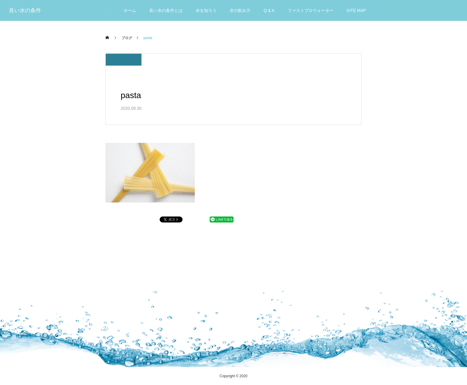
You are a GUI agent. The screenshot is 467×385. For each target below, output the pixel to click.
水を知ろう (206, 10)
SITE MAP (356, 10)
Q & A (269, 10)
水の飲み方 (240, 10)
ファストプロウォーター (311, 10)
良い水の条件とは (166, 10)
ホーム (130, 10)
